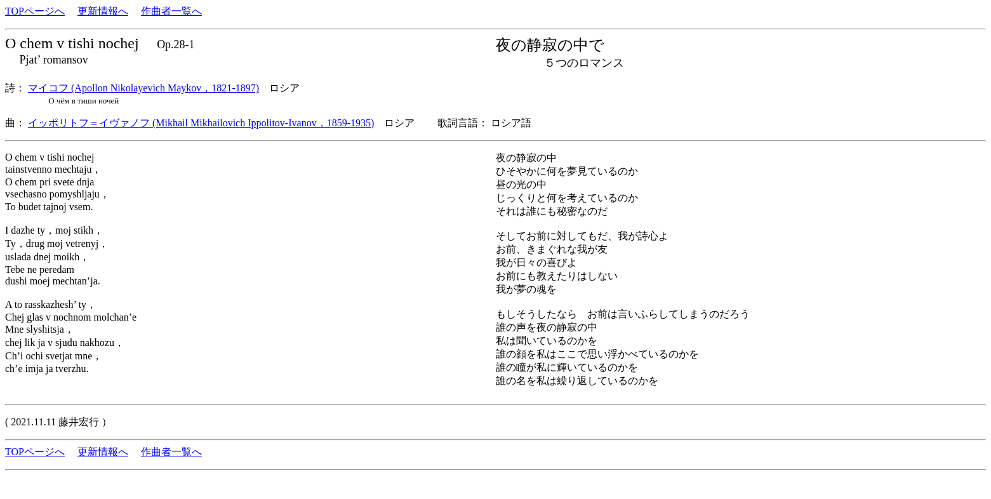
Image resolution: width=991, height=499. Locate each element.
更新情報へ (102, 11)
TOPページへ (35, 11)
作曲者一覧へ (171, 11)
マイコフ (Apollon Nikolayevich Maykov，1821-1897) (143, 88)
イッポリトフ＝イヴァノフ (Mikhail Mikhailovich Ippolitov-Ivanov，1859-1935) (201, 122)
